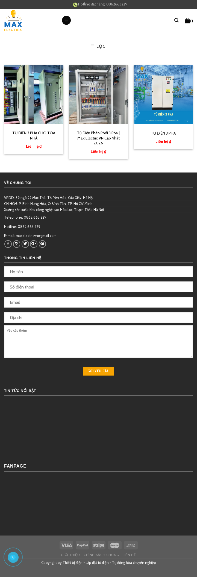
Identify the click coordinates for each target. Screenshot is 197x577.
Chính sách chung (101, 555)
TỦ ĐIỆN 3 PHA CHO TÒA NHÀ (33, 135)
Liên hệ (129, 555)
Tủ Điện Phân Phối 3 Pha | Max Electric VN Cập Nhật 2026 (98, 137)
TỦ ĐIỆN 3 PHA (163, 133)
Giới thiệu (70, 555)
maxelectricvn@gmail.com (36, 235)
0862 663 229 (35, 217)
